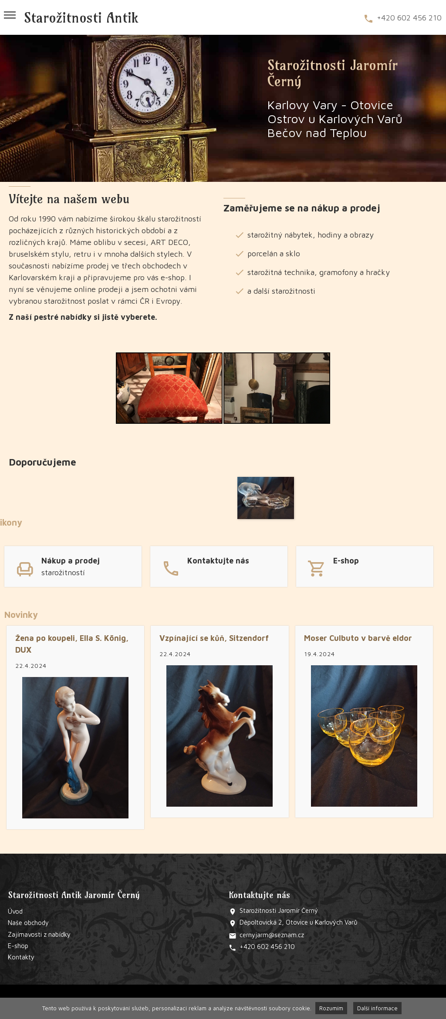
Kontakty (21, 957)
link (73, 565)
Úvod (15, 911)
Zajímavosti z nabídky (39, 934)
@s (272, 935)
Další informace (377, 1008)
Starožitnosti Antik (81, 17)
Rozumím (331, 1008)
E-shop (18, 945)
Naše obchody (28, 922)
